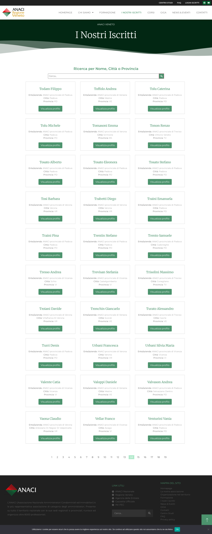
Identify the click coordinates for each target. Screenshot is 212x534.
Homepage (65, 13)
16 (145, 458)
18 (158, 458)
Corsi (151, 13)
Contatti (202, 13)
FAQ (176, 3)
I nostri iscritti (131, 13)
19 (165, 458)
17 (152, 458)
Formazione (107, 13)
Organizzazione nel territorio (175, 495)
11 (111, 458)
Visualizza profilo (50, 109)
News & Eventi (181, 13)
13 (124, 458)
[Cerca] (149, 514)
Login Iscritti (191, 3)
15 (138, 458)
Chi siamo (85, 13)
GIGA (163, 13)
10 (105, 458)
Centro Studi (161, 3)
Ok (177, 529)
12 (118, 458)
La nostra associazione (172, 492)
